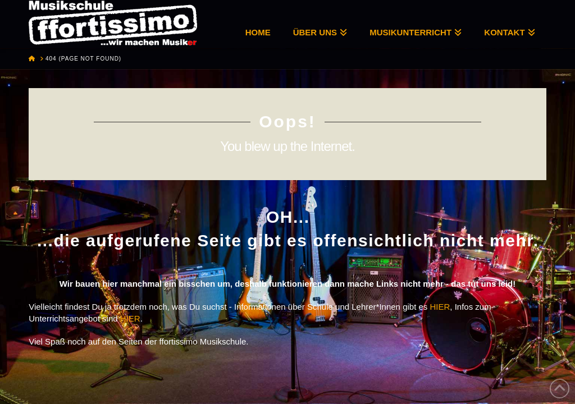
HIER (440, 306)
